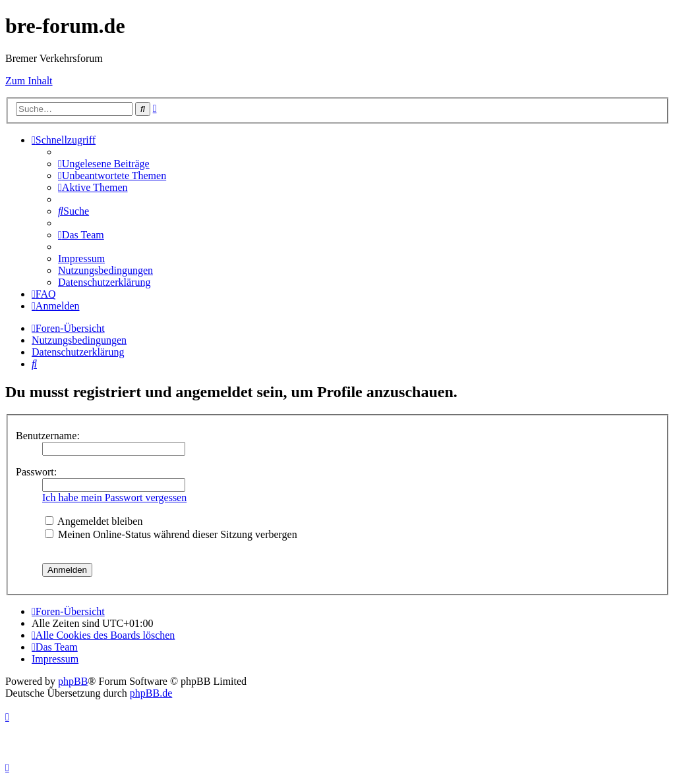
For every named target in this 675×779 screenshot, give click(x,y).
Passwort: (36, 471)
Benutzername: (48, 435)
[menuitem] (104, 163)
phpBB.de (151, 693)
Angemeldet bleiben (93, 521)
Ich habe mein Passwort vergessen (114, 497)
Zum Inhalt (29, 80)
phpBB (73, 681)
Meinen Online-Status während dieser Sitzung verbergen (171, 534)
